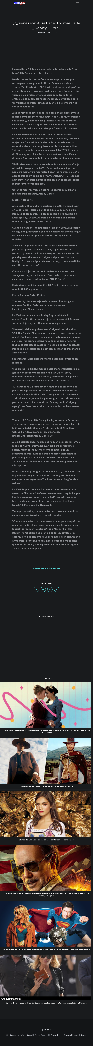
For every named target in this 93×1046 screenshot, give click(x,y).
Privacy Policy (56, 1035)
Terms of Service (71, 1035)
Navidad (83, 1035)
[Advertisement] (46, 643)
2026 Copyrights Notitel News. (19, 1035)
